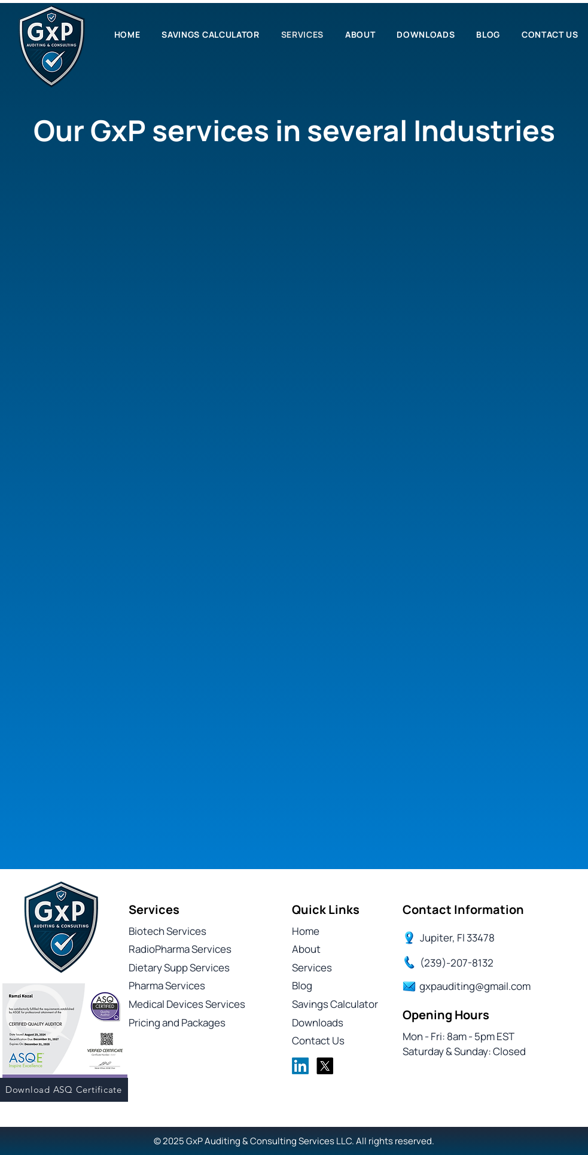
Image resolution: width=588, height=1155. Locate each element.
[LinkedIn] (300, 1066)
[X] (324, 1066)
